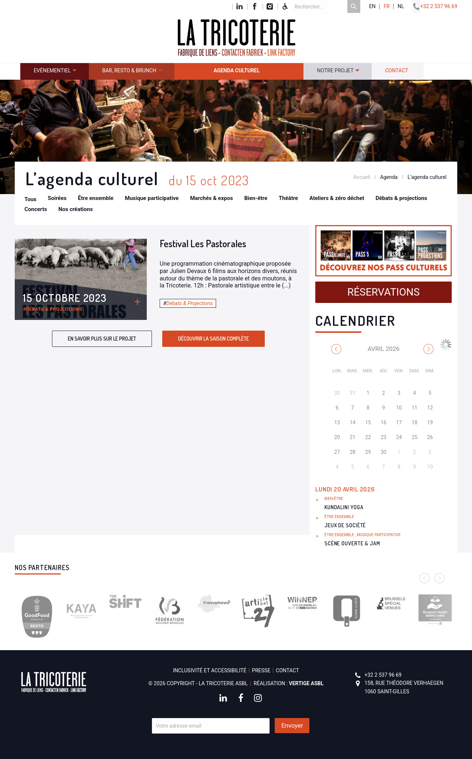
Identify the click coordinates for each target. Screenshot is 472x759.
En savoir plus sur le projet (102, 338)
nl (401, 6)
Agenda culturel (237, 70)
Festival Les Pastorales (203, 243)
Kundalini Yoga (344, 507)
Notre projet (335, 70)
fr (386, 6)
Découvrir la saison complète (213, 338)
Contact (396, 70)
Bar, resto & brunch (129, 70)
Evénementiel (52, 70)
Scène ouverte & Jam (352, 543)
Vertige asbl (306, 683)
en (372, 6)
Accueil (361, 177)
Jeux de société (345, 525)
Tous (30, 199)
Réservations (383, 292)
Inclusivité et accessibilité (209, 670)
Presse (261, 670)
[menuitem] (54, 71)
